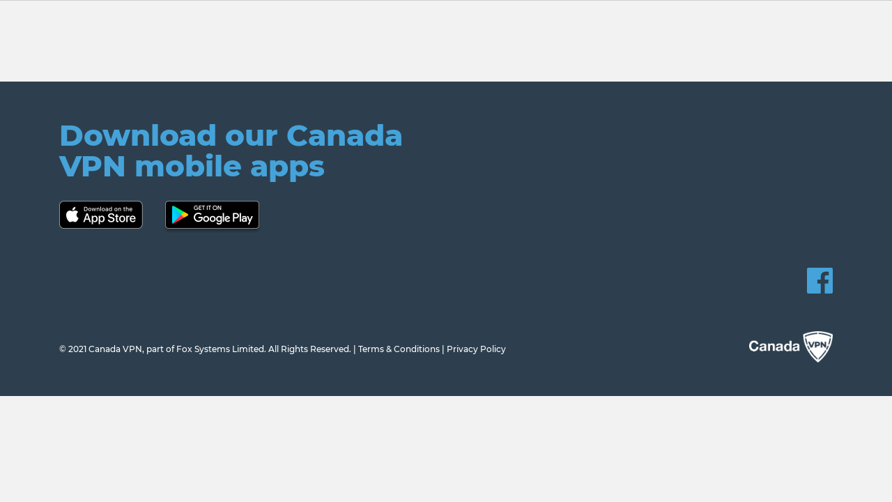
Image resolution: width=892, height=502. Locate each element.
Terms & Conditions (399, 349)
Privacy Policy (476, 349)
